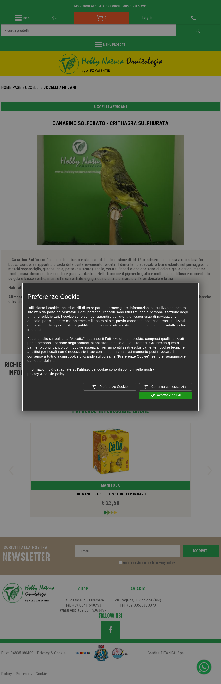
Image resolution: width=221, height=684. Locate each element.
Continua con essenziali (165, 386)
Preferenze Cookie (110, 386)
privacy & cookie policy (46, 374)
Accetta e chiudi (166, 395)
